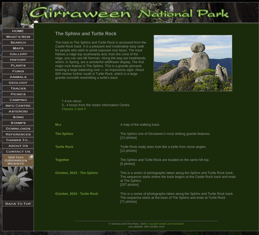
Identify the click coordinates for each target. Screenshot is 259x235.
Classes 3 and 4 (74, 109)
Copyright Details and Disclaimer (166, 223)
